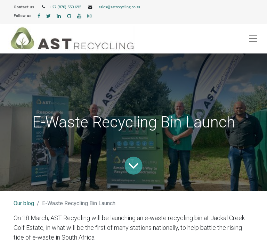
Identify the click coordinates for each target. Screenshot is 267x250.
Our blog (24, 203)
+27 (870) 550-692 (65, 7)
